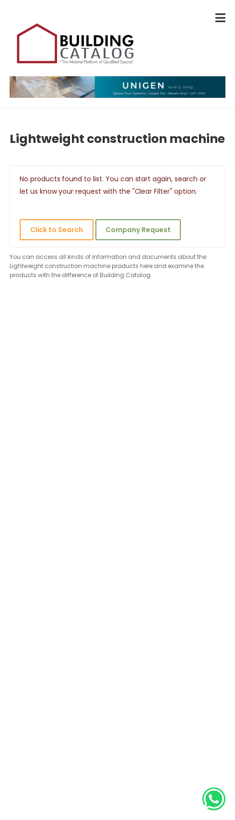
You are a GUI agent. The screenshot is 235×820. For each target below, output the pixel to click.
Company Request (138, 229)
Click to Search (56, 229)
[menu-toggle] (220, 18)
